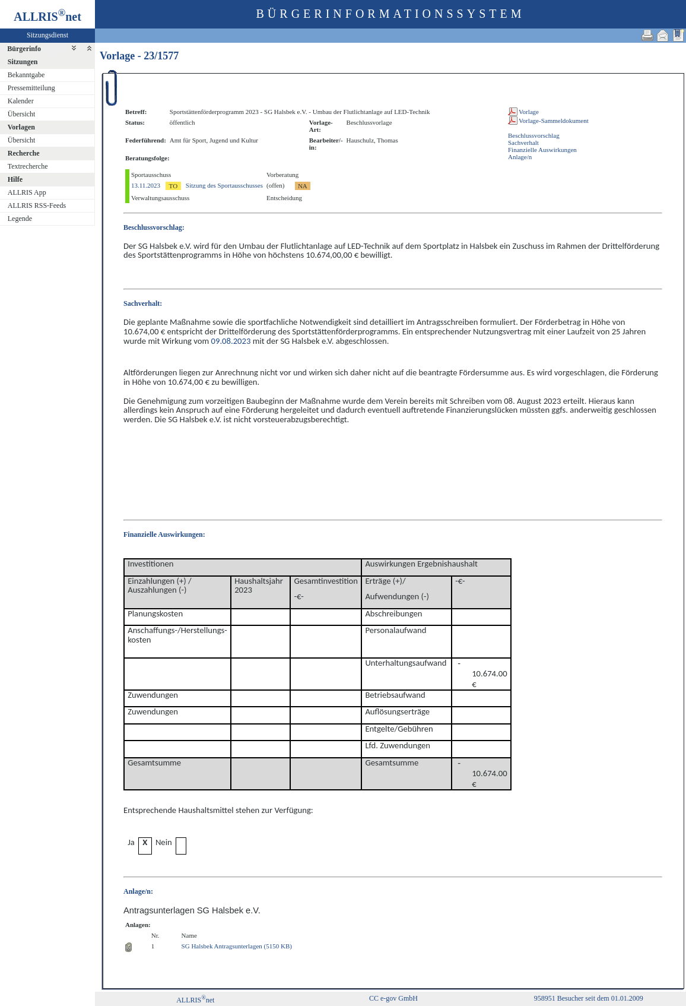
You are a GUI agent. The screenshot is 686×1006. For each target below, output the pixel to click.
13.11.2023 (145, 185)
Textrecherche (28, 166)
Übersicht (22, 114)
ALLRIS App (27, 192)
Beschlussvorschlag (534, 135)
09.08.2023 (231, 341)
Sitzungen (23, 62)
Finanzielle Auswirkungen (542, 149)
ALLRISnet (195, 1000)
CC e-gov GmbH (393, 998)
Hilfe (15, 179)
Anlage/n (520, 156)
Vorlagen (21, 127)
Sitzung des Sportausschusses (224, 185)
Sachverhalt (523, 142)
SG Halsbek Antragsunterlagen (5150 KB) (237, 946)
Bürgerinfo (24, 49)
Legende (20, 218)
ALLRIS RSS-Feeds (37, 205)
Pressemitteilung (31, 88)
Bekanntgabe (26, 75)
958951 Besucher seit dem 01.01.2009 (588, 998)
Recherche (24, 153)
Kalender (21, 101)
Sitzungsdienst (47, 35)
